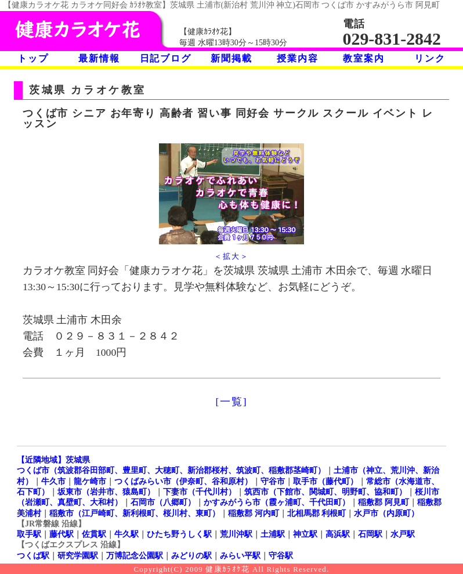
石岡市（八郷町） (163, 502)
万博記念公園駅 (134, 555)
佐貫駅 (94, 534)
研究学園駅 (77, 555)
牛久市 (53, 481)
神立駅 (305, 534)
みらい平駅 (240, 555)
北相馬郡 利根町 (316, 513)
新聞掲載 (231, 58)
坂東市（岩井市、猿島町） (106, 491)
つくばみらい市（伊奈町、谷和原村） (183, 481)
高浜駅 (337, 534)
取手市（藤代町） (325, 481)
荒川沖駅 (236, 534)
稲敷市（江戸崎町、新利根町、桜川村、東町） (134, 513)
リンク (429, 58)
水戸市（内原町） (386, 513)
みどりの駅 (191, 555)
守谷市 (273, 481)
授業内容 (297, 58)
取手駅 (29, 534)
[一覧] (232, 401)
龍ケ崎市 (90, 481)
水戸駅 (402, 534)
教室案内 (363, 58)
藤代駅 (61, 534)
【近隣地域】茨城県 (53, 459)
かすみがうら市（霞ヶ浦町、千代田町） (277, 502)
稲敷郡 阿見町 (383, 502)
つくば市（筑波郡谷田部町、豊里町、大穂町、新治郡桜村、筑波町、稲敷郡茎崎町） (171, 470)
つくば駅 (33, 555)
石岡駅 (370, 534)
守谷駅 (281, 555)
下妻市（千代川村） (199, 491)
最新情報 (99, 58)
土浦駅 (273, 534)
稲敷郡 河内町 (253, 513)
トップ (32, 58)
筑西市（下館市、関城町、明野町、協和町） (325, 491)
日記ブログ (165, 58)
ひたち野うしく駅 (179, 534)
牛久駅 (126, 534)
